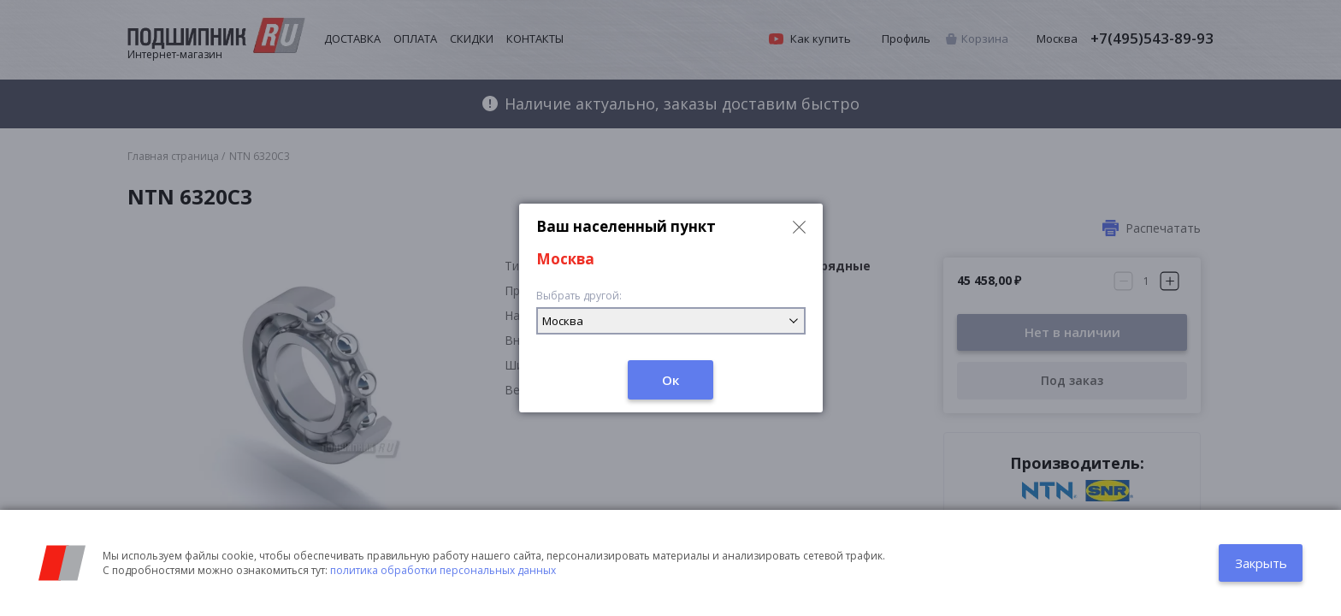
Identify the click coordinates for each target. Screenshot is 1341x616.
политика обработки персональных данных (443, 570)
